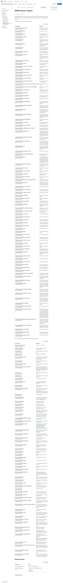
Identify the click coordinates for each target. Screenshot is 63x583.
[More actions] (47, 7)
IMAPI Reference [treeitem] (5, 17)
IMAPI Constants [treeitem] (5, 21)
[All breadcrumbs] (15, 7)
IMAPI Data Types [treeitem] (5, 24)
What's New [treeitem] (4, 11)
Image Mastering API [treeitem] (5, 10)
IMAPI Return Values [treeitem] (6, 23)
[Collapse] (12, 7)
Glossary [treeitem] (4, 26)
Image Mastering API (30, 7)
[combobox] (6, 9)
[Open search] (58, 1)
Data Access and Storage (21, 7)
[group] (31, 181)
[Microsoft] (1, 1)
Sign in (61, 1)
